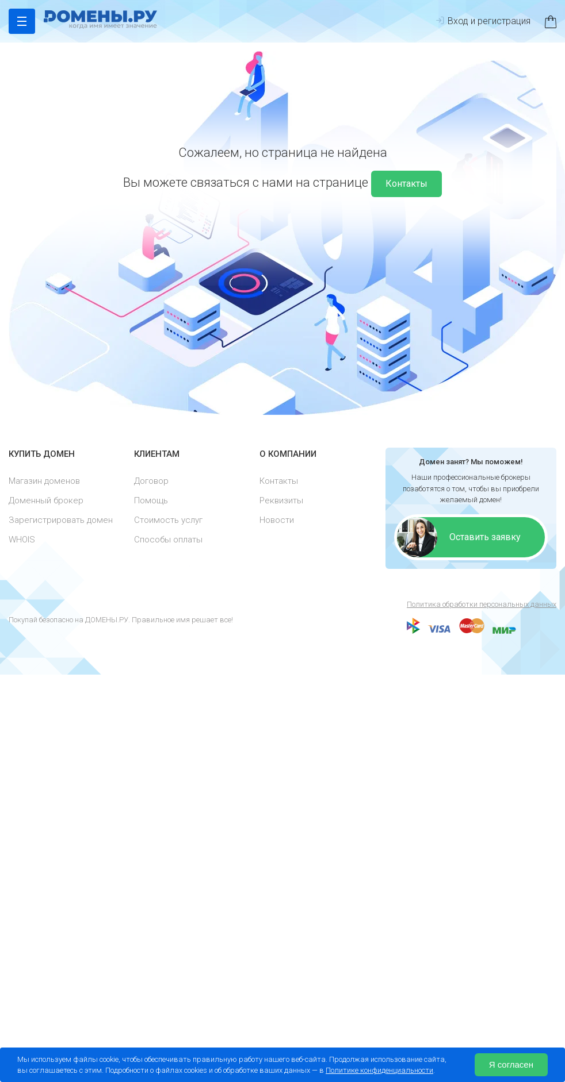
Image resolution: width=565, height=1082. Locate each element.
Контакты (406, 183)
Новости (276, 520)
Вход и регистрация (483, 21)
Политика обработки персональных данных (481, 604)
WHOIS (22, 539)
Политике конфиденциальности (379, 1070)
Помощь (151, 500)
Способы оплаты (168, 539)
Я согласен (511, 1064)
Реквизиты (281, 500)
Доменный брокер (46, 500)
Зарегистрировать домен (61, 520)
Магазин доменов (44, 481)
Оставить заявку (485, 537)
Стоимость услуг (168, 520)
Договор (151, 481)
